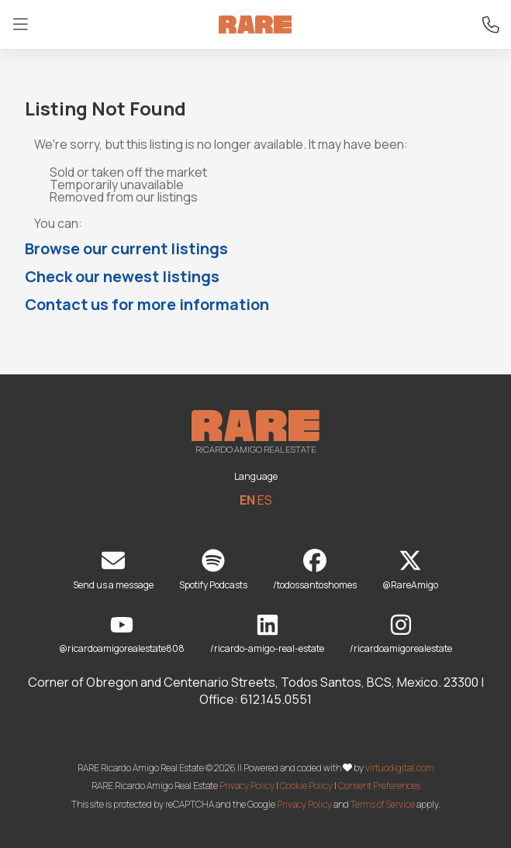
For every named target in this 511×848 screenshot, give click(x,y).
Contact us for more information (147, 304)
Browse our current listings (126, 248)
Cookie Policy (306, 785)
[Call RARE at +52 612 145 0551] (491, 25)
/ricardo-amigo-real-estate (267, 634)
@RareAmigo (410, 570)
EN (247, 499)
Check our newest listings (122, 276)
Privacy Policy (246, 785)
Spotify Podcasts (213, 570)
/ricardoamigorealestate (401, 634)
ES (264, 499)
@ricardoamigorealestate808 (122, 634)
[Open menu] (20, 25)
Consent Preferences (379, 785)
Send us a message (113, 570)
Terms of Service (382, 804)
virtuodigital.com (399, 767)
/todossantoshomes (315, 570)
